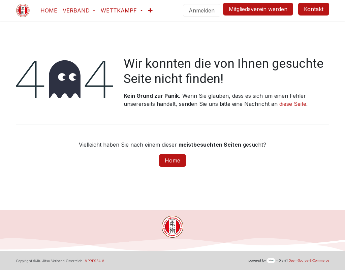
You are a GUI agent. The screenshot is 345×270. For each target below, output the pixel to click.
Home (172, 160)
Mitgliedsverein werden (258, 9)
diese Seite (292, 103)
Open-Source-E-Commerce (309, 260)
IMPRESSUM (94, 261)
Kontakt (313, 9)
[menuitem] (49, 10)
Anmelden (202, 10)
